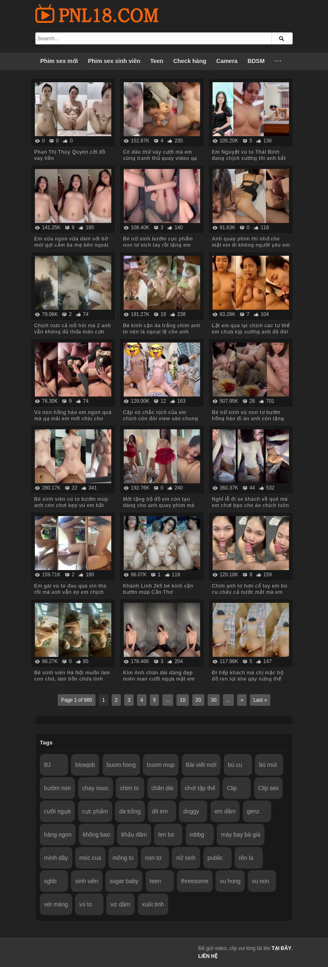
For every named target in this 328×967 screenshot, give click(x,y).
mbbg (197, 834)
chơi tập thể (200, 788)
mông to (123, 857)
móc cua (90, 857)
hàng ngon (57, 834)
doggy (191, 811)
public (215, 857)
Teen (157, 61)
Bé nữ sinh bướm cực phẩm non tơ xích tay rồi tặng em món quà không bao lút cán (158, 245)
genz (253, 811)
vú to (85, 904)
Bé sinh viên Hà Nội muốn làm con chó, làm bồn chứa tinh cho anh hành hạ (72, 679)
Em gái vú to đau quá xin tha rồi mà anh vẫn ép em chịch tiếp (70, 592)
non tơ (153, 857)
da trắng (130, 811)
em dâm (225, 811)
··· (278, 61)
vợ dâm (120, 904)
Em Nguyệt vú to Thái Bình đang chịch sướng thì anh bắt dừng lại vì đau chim (249, 158)
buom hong (121, 764)
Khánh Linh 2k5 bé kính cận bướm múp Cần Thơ (158, 589)
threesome (194, 881)
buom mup (160, 764)
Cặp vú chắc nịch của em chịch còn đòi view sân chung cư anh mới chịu (160, 418)
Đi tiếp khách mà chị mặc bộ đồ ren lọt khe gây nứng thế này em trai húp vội (247, 679)
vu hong (230, 881)
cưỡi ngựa (57, 811)
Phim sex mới (59, 61)
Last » (260, 700)
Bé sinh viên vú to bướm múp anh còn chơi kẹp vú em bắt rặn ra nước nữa (71, 505)
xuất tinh (153, 904)
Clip (232, 788)
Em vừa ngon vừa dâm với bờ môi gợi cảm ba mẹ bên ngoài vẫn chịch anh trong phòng (71, 245)
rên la (246, 857)
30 (213, 700)
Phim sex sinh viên (114, 61)
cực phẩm (95, 811)
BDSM (255, 61)
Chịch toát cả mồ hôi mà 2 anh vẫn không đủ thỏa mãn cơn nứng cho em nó (72, 332)
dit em (160, 811)
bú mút (268, 764)
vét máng (56, 904)
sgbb (50, 881)
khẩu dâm (134, 834)
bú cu (235, 764)
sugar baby (124, 881)
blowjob (85, 764)
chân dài (163, 788)
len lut (166, 834)
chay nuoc (95, 788)
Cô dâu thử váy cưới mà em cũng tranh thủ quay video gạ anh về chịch (160, 158)
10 (182, 700)
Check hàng (189, 61)
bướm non (57, 788)
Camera (226, 61)
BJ (47, 764)
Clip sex (268, 788)
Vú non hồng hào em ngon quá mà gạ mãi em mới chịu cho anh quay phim (72, 418)
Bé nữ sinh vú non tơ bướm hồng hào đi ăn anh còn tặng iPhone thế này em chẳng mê (248, 418)
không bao (96, 834)
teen (155, 881)
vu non (260, 881)
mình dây (56, 857)
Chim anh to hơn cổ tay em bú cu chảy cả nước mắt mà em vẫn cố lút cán (249, 592)
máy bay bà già (240, 834)
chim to (129, 788)
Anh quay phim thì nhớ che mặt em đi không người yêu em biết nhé (251, 245)
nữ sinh (185, 857)
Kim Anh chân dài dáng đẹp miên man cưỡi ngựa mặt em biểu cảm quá (159, 679)
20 (198, 700)
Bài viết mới (201, 764)
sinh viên (86, 881)
